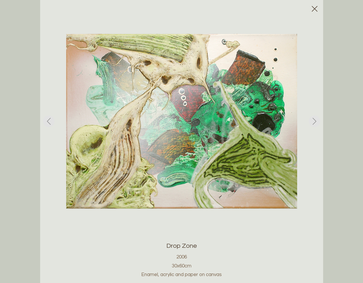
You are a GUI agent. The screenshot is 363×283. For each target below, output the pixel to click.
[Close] (314, 8)
